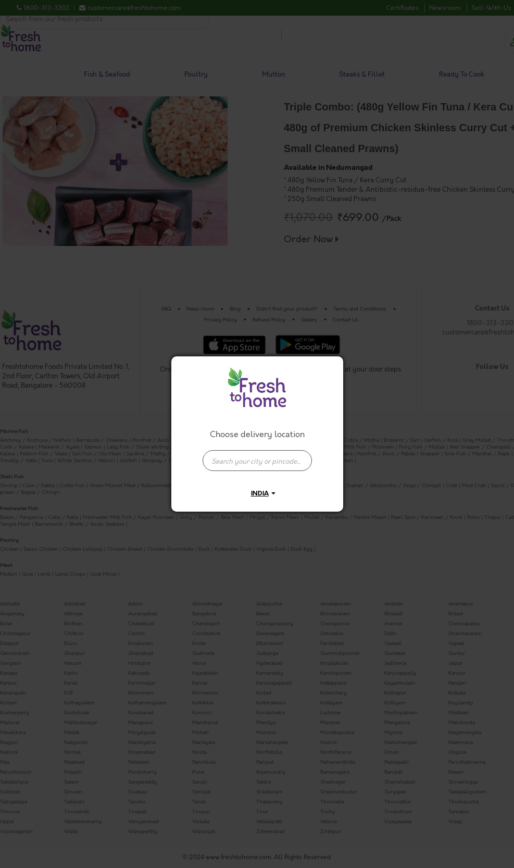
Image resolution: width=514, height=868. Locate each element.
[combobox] (257, 455)
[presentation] (257, 460)
